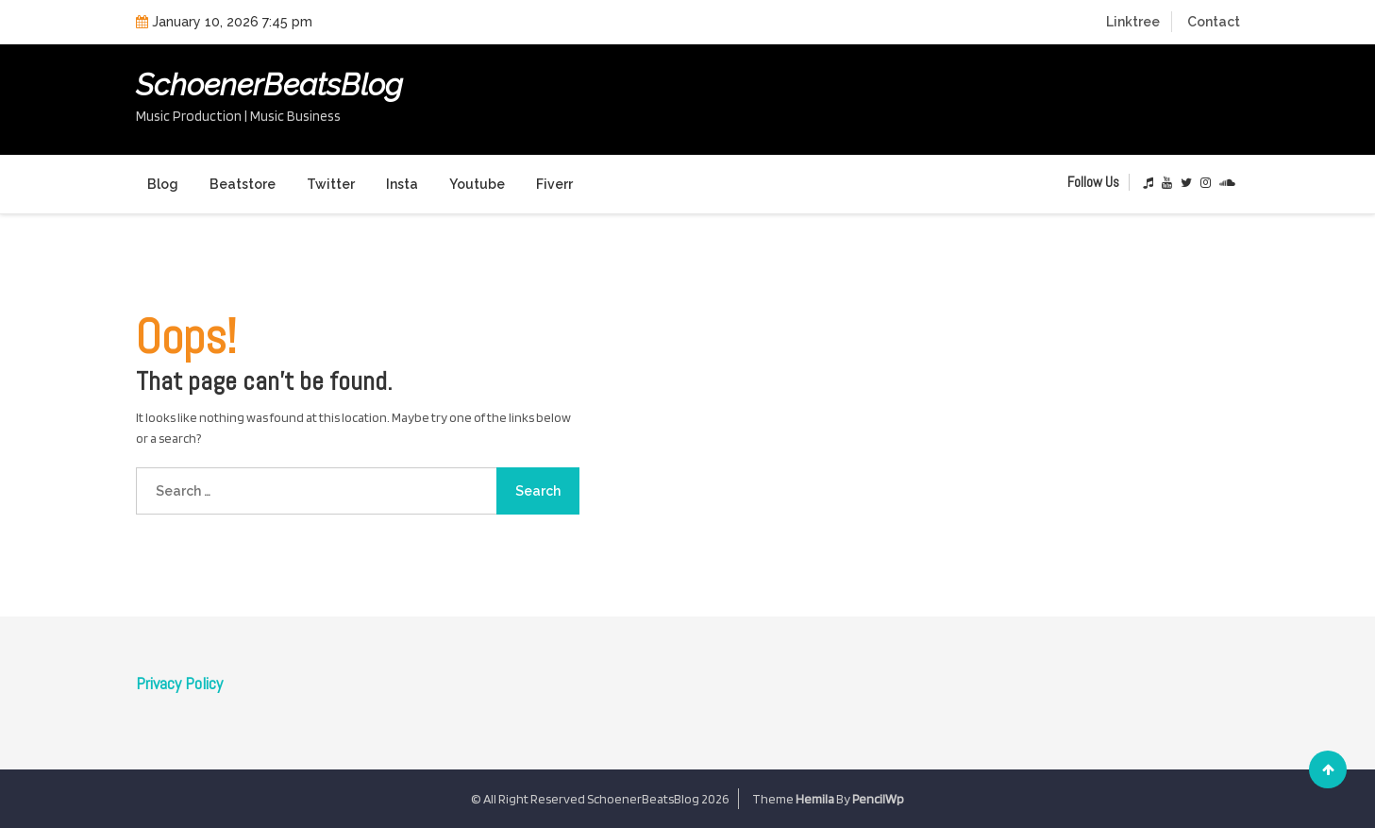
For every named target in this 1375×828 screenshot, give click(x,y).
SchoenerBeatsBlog (269, 85)
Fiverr (554, 184)
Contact (1213, 21)
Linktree (1133, 21)
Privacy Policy (179, 683)
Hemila (815, 798)
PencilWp (878, 798)
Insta (402, 184)
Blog (162, 184)
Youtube (477, 184)
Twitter (331, 184)
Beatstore (243, 184)
